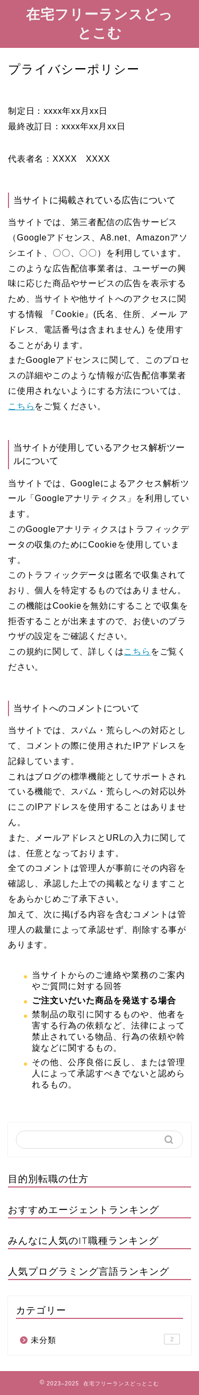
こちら (21, 406)
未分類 (105, 1339)
